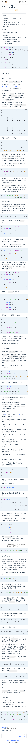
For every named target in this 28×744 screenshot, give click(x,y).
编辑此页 (5, 726)
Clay (4, 9)
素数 (6, 414)
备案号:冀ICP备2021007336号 (14, 740)
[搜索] (22, 2)
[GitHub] (20, 2)
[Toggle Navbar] (26, 2)
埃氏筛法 (18, 414)
